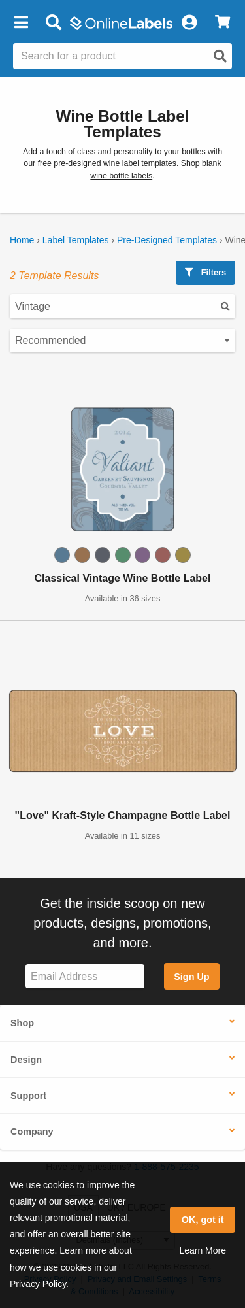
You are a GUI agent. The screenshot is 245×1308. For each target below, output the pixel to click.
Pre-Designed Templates (167, 240)
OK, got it (203, 1220)
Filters (205, 272)
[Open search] (220, 56)
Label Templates (75, 240)
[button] (21, 23)
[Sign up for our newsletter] (84, 976)
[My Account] (188, 23)
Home (22, 240)
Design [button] (26, 1059)
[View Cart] (222, 23)
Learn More (202, 1250)
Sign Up (191, 976)
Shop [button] (22, 1023)
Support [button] (28, 1095)
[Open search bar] (53, 23)
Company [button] (32, 1131)
